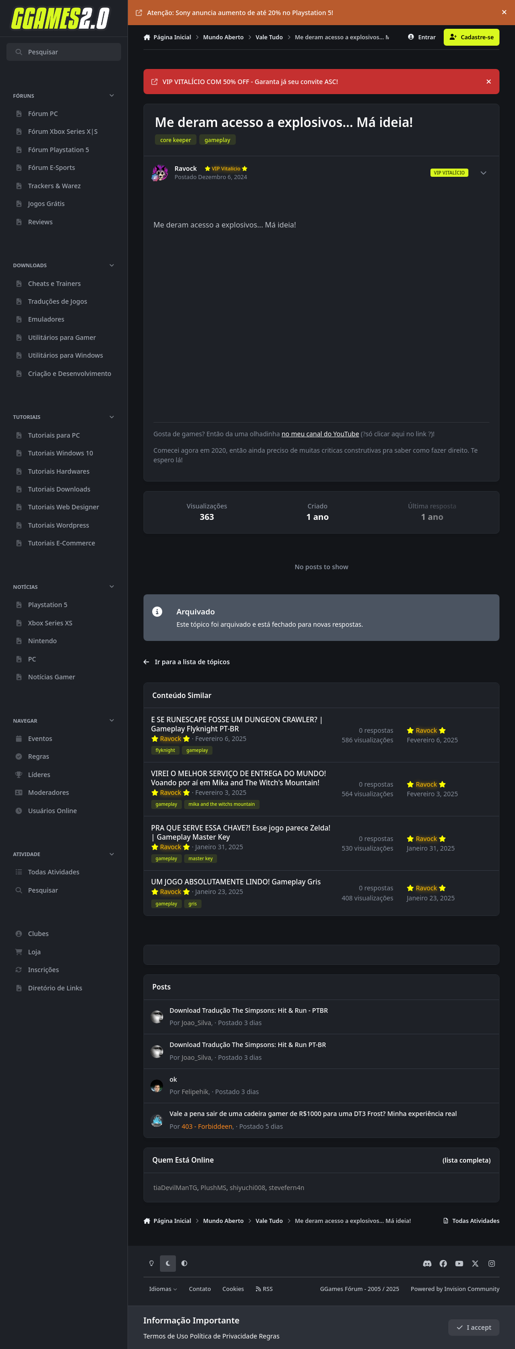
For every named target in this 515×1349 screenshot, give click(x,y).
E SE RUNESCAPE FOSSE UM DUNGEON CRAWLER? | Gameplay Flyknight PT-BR (237, 724)
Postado (240, 1022)
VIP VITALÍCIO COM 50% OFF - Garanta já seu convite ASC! (244, 81)
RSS (264, 1289)
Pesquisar (36, 52)
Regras (269, 1336)
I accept (474, 1327)
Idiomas (163, 1289)
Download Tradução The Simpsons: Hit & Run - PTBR (249, 1010)
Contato (200, 1289)
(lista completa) (466, 1160)
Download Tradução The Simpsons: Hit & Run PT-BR (248, 1044)
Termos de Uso (165, 1336)
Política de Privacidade (223, 1336)
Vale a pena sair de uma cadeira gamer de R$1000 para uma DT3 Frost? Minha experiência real (313, 1113)
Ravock (186, 168)
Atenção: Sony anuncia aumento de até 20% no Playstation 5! (234, 12)
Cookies (233, 1289)
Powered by (455, 1289)
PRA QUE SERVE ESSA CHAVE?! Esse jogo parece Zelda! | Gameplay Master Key (240, 832)
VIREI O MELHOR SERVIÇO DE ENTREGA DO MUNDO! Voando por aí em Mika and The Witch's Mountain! (238, 778)
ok (173, 1079)
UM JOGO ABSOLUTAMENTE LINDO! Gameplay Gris (235, 882)
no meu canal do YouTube (320, 433)
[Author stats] (483, 172)
